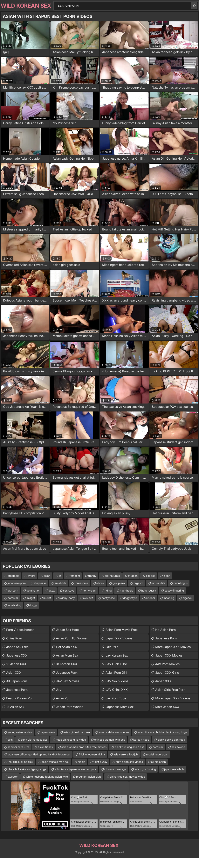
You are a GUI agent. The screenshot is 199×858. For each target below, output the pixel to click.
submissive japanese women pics (75, 769)
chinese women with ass (109, 739)
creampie (13, 575)
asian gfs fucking (145, 769)
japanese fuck (67, 672)
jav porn (112, 647)
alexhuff (88, 598)
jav (58, 690)
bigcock (187, 598)
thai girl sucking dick (20, 761)
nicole (81, 761)
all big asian (158, 761)
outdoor (150, 598)
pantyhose (108, 598)
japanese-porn (17, 583)
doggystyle (130, 598)
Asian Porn (63, 698)
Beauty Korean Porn (20, 698)
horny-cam (89, 590)
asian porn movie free (122, 630)
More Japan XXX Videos (172, 698)
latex (52, 590)
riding (108, 590)
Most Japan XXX (167, 707)
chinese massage (115, 769)
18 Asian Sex (15, 707)
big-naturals (112, 575)
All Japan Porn (16, 681)
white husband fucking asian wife (47, 776)
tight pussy (100, 761)
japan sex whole (174, 769)
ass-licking (14, 605)
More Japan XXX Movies (173, 647)
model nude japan (157, 754)
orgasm (138, 583)
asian (47, 575)
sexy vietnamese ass (34, 739)
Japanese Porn (17, 690)
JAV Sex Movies (67, 681)
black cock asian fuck (171, 739)
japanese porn (166, 638)
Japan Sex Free (17, 647)
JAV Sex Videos (117, 681)
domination (33, 590)
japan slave (48, 732)
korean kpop (141, 739)
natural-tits (158, 583)
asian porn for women (72, 638)
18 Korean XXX (66, 664)
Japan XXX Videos (119, 638)
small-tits (60, 583)
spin (10, 739)
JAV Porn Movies (167, 664)
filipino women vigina (92, 754)
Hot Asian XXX (66, 647)
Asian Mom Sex (67, 655)
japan (166, 575)
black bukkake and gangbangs (27, 769)
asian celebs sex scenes (114, 732)
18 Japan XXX (16, 664)
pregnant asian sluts (88, 776)
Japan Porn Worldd (70, 707)
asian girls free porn (170, 690)
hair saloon (178, 747)
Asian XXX (13, 672)
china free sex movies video (127, 776)
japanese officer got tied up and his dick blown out (39, 754)
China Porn (14, 638)
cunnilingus (181, 583)
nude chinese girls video (71, 739)
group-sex (119, 583)
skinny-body (67, 598)
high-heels (126, 590)
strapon (133, 575)
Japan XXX (163, 681)
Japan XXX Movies (168, 655)
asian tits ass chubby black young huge (162, 732)
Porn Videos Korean (20, 630)
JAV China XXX (117, 690)
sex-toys (68, 590)
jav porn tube (116, 698)
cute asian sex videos (129, 761)
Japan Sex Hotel (67, 630)
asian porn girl (116, 672)
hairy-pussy (148, 590)
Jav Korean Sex (117, 655)
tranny (92, 575)
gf (60, 575)
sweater (13, 776)
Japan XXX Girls (167, 672)
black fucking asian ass (129, 747)
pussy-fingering (174, 590)
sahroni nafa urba (19, 747)
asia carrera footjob (125, 754)
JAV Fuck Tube (116, 664)
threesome (81, 583)
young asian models (20, 732)
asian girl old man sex (76, 732)
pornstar (13, 598)
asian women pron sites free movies (83, 747)
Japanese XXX (16, 655)
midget (30, 598)
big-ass (150, 575)
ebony (100, 583)
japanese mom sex (120, 707)
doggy (33, 605)
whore (31, 575)
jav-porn (13, 590)
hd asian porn (165, 630)
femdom (75, 575)
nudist (47, 598)
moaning (168, 598)
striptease (40, 583)
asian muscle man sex (55, 761)
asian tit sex (45, 747)
